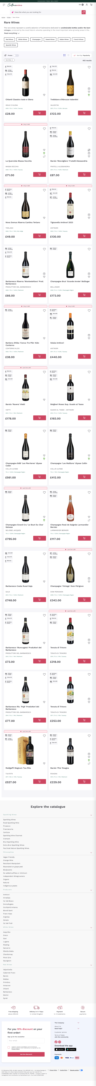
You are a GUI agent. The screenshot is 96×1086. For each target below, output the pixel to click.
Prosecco (6, 826)
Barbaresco (7, 992)
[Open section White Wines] (91, 927)
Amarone (6, 985)
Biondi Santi (7, 910)
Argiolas (6, 917)
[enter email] (26, 1040)
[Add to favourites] (44, 67)
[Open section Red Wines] (91, 965)
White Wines (22, 39)
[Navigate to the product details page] (25, 82)
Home (3, 17)
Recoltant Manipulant (11, 863)
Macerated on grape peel (13, 867)
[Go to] (56, 1042)
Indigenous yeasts (10, 886)
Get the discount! (26, 1054)
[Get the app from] (60, 1049)
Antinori (6, 895)
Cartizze (6, 832)
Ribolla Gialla (8, 951)
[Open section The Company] (78, 1023)
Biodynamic (7, 870)
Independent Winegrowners (14, 876)
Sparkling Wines (9, 820)
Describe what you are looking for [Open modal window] (28, 12)
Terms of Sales (59, 1035)
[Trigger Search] (84, 12)
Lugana (6, 942)
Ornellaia (6, 898)
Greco (5, 935)
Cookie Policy (63, 1070)
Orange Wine (8, 860)
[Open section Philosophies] (91, 852)
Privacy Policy (16, 1049)
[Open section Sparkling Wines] (91, 815)
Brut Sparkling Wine (11, 842)
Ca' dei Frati (7, 923)
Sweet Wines (50, 39)
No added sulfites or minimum (15, 873)
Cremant (6, 839)
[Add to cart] (39, 113)
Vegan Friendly (8, 857)
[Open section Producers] (91, 890)
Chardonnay (8, 954)
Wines (9, 17)
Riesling (6, 945)
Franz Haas (7, 914)
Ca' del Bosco (8, 901)
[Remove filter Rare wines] (12, 60)
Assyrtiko (6, 932)
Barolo (5, 976)
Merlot (5, 995)
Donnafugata (8, 904)
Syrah (5, 998)
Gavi (4, 938)
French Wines (78, 39)
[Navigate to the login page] (87, 4)
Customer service (61, 1032)
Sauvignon (7, 961)
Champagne (36, 39)
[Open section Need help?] (78, 1029)
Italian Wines (64, 39)
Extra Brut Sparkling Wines (13, 845)
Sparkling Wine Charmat (12, 835)
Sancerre (6, 948)
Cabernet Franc (9, 973)
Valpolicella (7, 970)
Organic (6, 879)
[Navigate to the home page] (14, 5)
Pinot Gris (7, 958)
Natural (6, 883)
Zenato (6, 920)
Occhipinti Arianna (10, 907)
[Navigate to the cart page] (91, 4)
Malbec (6, 979)
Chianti (6, 989)
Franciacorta (8, 829)
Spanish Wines (11, 45)
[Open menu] (4, 4)
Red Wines (9, 39)
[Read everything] (18, 33)
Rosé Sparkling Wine (11, 823)
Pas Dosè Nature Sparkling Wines (16, 848)
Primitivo (6, 982)
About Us (58, 1026)
